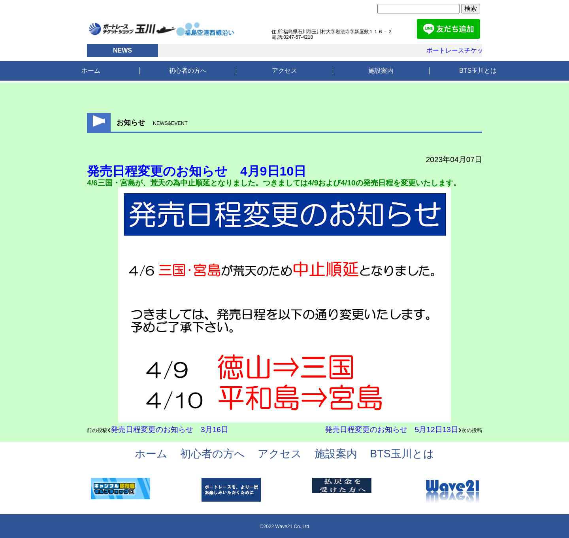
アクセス (284, 70)
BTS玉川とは (478, 70)
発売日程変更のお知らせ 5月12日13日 (391, 429)
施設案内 (381, 70)
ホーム (90, 70)
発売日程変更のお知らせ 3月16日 (169, 429)
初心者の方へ (188, 70)
